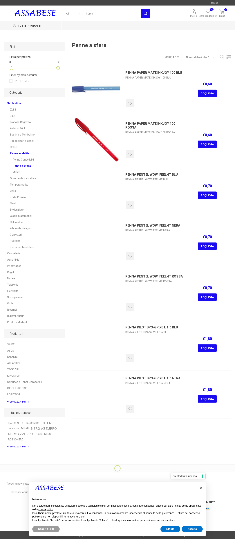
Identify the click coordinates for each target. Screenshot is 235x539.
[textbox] (111, 13)
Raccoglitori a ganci (22, 141)
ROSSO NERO (43, 434)
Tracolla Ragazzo (20, 122)
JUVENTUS (13, 428)
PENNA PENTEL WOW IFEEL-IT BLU (151, 174)
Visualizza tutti (18, 401)
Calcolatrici (16, 222)
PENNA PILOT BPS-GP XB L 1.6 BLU (151, 327)
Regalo (11, 272)
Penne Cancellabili (23, 159)
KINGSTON (13, 375)
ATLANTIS (13, 363)
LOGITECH (13, 394)
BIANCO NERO (15, 423)
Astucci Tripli (17, 128)
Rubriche (15, 241)
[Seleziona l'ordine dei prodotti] (199, 57)
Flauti (13, 203)
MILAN (25, 428)
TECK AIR (13, 369)
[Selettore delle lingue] (217, 3)
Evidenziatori (17, 209)
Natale (11, 278)
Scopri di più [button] (46, 528)
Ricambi (12, 309)
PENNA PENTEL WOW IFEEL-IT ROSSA (154, 276)
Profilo (193, 16)
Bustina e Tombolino (22, 134)
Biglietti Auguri (15, 316)
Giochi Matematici (21, 216)
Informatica (14, 266)
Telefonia (12, 284)
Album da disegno (21, 228)
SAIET (11, 344)
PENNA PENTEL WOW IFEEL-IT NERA (152, 225)
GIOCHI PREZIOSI (17, 388)
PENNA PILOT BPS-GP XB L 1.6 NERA (152, 378)
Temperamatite (19, 184)
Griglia (221, 57)
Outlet (10, 303)
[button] (201, 488)
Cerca (145, 13)
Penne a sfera (22, 166)
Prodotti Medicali (17, 322)
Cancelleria (13, 253)
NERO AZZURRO (44, 428)
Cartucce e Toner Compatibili (24, 382)
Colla (13, 191)
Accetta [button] (192, 528)
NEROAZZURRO (20, 434)
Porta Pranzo (18, 197)
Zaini (13, 109)
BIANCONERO (32, 423)
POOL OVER (21, 81)
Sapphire (12, 357)
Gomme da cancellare (23, 178)
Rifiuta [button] (170, 528)
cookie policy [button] (45, 509)
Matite (16, 172)
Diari (12, 116)
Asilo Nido (13, 259)
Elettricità (12, 291)
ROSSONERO (16, 439)
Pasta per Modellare (22, 247)
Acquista (207, 93)
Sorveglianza (15, 297)
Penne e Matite (20, 153)
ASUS (10, 350)
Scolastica (14, 103)
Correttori (16, 234)
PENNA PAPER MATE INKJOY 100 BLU (153, 72)
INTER (46, 423)
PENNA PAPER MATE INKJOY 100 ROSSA (150, 125)
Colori (13, 147)
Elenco (228, 57)
